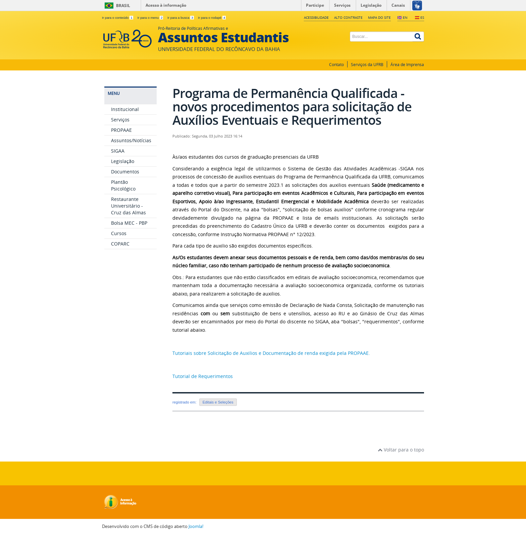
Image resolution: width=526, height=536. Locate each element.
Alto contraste (348, 17)
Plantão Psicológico (123, 185)
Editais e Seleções (218, 402)
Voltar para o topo (401, 449)
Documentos (125, 171)
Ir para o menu (150, 17)
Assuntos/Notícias (131, 140)
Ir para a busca (181, 17)
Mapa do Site (379, 17)
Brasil (123, 5)
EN (405, 17)
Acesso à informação (166, 5)
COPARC (120, 243)
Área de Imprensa (407, 64)
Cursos (118, 233)
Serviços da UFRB (367, 64)
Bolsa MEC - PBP (129, 223)
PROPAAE (121, 130)
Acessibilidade (316, 17)
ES (422, 17)
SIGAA (117, 151)
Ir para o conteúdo (118, 17)
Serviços (120, 119)
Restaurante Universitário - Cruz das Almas (128, 206)
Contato (336, 64)
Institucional (125, 109)
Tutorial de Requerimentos (202, 376)
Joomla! (196, 526)
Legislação (122, 161)
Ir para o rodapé (212, 17)
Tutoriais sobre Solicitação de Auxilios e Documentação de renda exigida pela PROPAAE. (271, 353)
